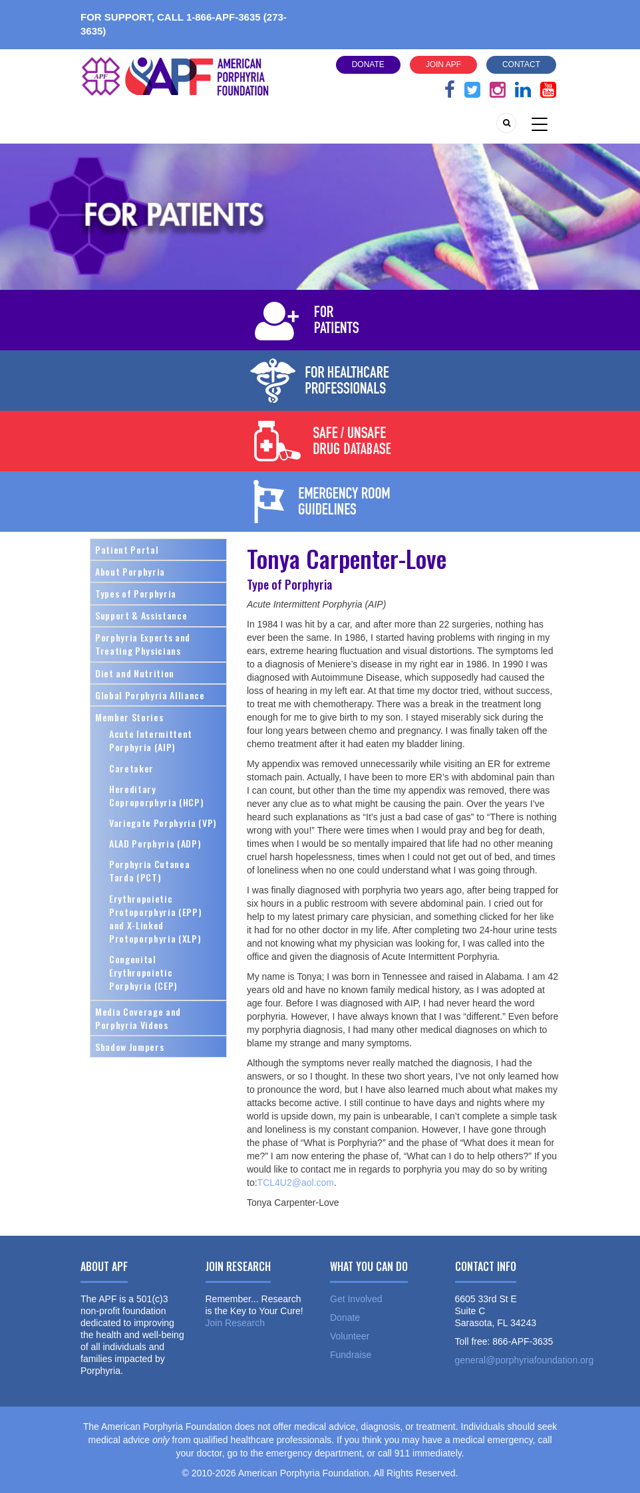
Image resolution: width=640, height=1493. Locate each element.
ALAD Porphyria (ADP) (155, 843)
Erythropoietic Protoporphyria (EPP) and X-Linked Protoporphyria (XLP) (155, 918)
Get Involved (356, 1299)
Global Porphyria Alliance (150, 695)
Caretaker (131, 768)
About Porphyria (130, 571)
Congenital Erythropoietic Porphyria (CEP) (143, 972)
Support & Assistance (141, 615)
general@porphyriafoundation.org (524, 1360)
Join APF (443, 64)
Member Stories (129, 717)
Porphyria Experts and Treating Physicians (142, 643)
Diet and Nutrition (134, 673)
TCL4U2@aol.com (295, 1182)
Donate (368, 64)
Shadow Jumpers (129, 1047)
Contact (521, 64)
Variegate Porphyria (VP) (163, 823)
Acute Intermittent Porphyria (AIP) (150, 740)
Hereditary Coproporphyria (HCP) (156, 795)
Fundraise (350, 1354)
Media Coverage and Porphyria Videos (138, 1018)
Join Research (235, 1323)
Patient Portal (126, 549)
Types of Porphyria (135, 593)
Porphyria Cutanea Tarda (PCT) (149, 870)
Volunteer (349, 1336)
